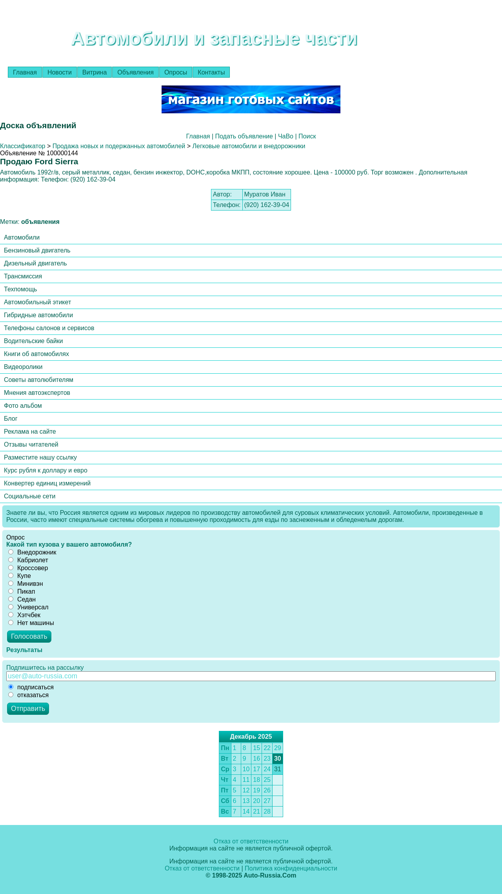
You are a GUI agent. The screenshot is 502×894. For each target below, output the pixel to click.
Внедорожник (32, 552)
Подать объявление (244, 136)
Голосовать (29, 636)
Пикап (21, 591)
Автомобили (22, 237)
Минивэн (25, 583)
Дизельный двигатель (35, 263)
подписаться (31, 687)
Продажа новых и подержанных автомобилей (119, 146)
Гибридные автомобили (38, 315)
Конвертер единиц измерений (47, 483)
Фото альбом (23, 405)
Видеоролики (23, 366)
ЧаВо (285, 136)
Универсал (28, 607)
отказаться (28, 695)
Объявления (135, 72)
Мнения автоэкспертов (37, 392)
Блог (11, 418)
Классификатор (22, 146)
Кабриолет (28, 560)
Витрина (94, 72)
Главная (25, 72)
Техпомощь (20, 289)
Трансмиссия (23, 276)
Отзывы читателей (31, 444)
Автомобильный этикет (37, 302)
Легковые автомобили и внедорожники (249, 146)
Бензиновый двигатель (37, 250)
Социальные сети (29, 496)
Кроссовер (28, 568)
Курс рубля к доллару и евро (45, 470)
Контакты (211, 72)
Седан (22, 599)
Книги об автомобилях (36, 354)
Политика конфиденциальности (291, 868)
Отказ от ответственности (250, 841)
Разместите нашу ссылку (40, 457)
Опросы (175, 72)
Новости (59, 72)
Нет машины (31, 623)
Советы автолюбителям (38, 379)
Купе (19, 575)
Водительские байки (33, 341)
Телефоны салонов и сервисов (49, 328)
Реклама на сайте (30, 431)
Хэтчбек (24, 615)
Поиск (307, 136)
